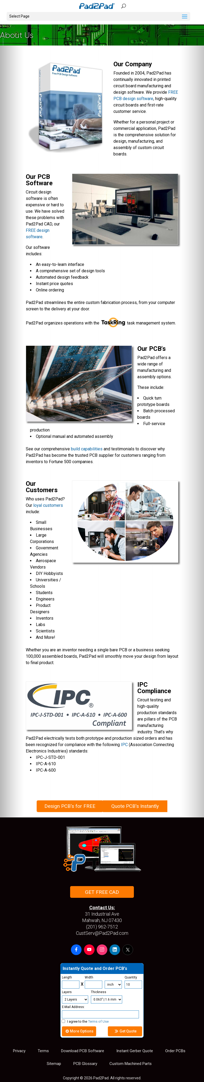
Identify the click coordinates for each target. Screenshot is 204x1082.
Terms (43, 1050)
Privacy (19, 1050)
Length (67, 977)
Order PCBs (175, 1050)
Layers (67, 992)
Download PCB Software (82, 1050)
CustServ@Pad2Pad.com (102, 933)
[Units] (113, 985)
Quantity (131, 977)
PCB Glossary (85, 1063)
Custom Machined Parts (130, 1063)
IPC (124, 744)
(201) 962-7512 (102, 926)
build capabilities (87, 448)
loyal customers (48, 505)
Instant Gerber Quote (134, 1050)
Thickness (98, 992)
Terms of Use (98, 1021)
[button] (76, 949)
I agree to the (85, 1021)
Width (89, 977)
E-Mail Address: (73, 1007)
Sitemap (54, 1063)
